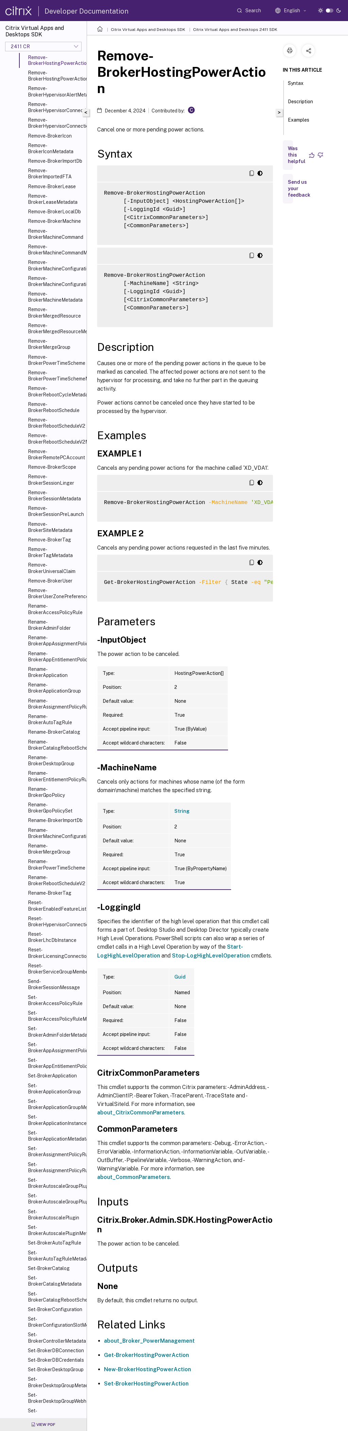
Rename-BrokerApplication (48, 672)
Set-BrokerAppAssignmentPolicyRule (56, 1047)
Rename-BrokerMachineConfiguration (56, 833)
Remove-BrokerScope (52, 467)
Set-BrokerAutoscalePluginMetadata (56, 1230)
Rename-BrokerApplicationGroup (54, 688)
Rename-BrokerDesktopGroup (51, 760)
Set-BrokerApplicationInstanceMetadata (56, 1120)
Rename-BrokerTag (49, 893)
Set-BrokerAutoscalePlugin (53, 1214)
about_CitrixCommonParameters (140, 1112)
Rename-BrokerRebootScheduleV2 (56, 880)
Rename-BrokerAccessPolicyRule (55, 609)
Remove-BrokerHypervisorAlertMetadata (56, 91)
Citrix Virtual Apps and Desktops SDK (148, 29)
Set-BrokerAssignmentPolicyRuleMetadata (56, 1167)
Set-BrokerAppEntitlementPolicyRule (56, 1063)
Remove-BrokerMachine (54, 221)
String (182, 811)
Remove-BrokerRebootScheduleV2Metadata (56, 438)
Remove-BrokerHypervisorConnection (56, 107)
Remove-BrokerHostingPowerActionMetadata (56, 76)
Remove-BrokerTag (49, 539)
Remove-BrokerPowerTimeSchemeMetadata (56, 375)
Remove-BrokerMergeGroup (49, 344)
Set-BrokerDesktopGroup (56, 1369)
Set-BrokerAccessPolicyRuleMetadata (56, 1016)
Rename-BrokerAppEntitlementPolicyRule (56, 656)
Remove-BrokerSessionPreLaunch (56, 511)
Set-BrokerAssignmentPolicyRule (56, 1151)
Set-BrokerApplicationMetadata (56, 1136)
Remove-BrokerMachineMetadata (55, 297)
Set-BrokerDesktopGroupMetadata (56, 1382)
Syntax (295, 86)
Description (300, 104)
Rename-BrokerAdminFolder (49, 625)
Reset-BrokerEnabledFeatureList (56, 905)
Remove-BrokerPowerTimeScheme (56, 360)
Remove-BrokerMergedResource (54, 312)
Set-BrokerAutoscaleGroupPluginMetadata (56, 1198)
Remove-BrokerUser (50, 581)
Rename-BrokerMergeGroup (49, 849)
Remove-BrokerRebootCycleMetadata (56, 391)
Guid (180, 977)
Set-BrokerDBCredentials (56, 1360)
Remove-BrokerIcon (50, 136)
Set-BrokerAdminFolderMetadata (56, 1031)
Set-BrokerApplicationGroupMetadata (56, 1104)
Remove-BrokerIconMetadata (50, 148)
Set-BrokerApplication (52, 1075)
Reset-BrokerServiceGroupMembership (56, 968)
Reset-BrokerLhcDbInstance (52, 937)
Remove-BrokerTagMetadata (50, 552)
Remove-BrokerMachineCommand (55, 234)
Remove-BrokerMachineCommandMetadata (56, 249)
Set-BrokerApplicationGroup (54, 1088)
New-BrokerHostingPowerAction (147, 1369)
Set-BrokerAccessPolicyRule (55, 1000)
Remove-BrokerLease (52, 186)
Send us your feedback (299, 188)
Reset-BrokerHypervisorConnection (56, 921)
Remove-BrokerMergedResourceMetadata (56, 328)
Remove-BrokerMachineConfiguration (56, 265)
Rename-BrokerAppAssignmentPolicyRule (56, 640)
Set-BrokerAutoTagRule (54, 1243)
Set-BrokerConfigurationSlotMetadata (56, 1322)
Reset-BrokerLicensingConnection (56, 953)
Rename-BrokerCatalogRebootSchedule (56, 745)
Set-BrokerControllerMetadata (56, 1337)
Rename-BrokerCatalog (54, 732)
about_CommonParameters (133, 1177)
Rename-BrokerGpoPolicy (46, 792)
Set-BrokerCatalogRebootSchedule (56, 1297)
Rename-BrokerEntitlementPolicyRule (56, 776)
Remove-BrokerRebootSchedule (54, 407)
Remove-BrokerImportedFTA (50, 173)
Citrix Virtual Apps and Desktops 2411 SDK (235, 29)
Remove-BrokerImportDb (55, 161)
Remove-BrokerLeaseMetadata (52, 199)
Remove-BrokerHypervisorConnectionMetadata (56, 123)
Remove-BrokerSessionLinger (51, 479)
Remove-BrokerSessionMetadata (54, 495)
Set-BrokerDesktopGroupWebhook (56, 1398)
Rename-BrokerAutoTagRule (50, 719)
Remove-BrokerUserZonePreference (56, 593)
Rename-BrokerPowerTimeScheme (56, 864)
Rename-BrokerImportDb (55, 820)
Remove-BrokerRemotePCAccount (56, 454)
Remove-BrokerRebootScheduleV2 (56, 423)
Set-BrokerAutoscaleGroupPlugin (56, 1183)
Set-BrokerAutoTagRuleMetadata (56, 1256)
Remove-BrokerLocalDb (54, 211)
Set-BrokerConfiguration (55, 1309)
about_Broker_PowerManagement (149, 1341)
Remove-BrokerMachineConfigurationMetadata (56, 281)
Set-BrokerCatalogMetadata (55, 1281)
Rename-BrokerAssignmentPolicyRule (56, 704)
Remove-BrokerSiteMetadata (50, 527)
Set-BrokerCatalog (49, 1268)
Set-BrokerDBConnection (56, 1350)
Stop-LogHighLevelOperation (211, 955)
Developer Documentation (86, 11)
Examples (298, 123)
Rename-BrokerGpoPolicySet (50, 807)
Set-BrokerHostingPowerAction (146, 1383)
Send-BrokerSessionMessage (54, 984)
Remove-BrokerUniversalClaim (51, 568)
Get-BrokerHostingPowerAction (146, 1355)
